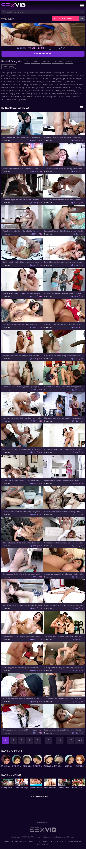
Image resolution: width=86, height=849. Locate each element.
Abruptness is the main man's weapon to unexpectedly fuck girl (22, 137)
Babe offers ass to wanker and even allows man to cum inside (22, 325)
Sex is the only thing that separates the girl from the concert (22, 449)
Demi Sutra (69, 766)
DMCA (63, 841)
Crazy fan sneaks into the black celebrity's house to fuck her (22, 636)
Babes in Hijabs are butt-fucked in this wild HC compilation (22, 699)
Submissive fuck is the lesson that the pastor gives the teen (22, 512)
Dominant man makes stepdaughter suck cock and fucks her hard (22, 356)
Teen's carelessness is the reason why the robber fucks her (64, 169)
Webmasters (74, 841)
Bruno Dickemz (58, 766)
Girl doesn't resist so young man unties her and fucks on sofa (64, 543)
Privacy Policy (50, 841)
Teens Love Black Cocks (78, 788)
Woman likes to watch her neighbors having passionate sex (64, 387)
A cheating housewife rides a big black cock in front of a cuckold (64, 293)
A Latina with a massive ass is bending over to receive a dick (64, 574)
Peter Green (37, 766)
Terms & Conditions (15, 841)
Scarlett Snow (80, 766)
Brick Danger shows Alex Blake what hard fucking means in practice (64, 480)
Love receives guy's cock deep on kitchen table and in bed (22, 293)
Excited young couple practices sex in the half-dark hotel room (22, 200)
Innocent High (21, 788)
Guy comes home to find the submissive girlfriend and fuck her (64, 200)
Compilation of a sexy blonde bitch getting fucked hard (22, 605)
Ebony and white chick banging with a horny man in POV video (64, 418)
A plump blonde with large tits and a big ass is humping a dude (64, 668)
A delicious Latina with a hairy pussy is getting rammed (22, 387)
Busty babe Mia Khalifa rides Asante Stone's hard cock (22, 169)
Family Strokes (7, 788)
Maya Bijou (27, 766)
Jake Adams (48, 766)
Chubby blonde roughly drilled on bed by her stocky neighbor (22, 262)
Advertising (43, 844)
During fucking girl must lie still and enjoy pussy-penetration (64, 605)
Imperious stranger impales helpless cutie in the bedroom (64, 730)
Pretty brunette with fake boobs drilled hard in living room (22, 231)
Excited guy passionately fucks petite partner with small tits (22, 668)
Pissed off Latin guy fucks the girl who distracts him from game (22, 543)
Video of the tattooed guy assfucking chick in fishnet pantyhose (22, 480)
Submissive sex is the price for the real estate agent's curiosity (22, 574)
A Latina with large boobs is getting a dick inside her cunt (64, 449)
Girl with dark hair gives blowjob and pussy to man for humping (64, 512)
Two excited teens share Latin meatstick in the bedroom (64, 636)
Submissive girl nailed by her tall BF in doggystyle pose (22, 730)
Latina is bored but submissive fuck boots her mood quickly (22, 418)
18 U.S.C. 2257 (34, 841)
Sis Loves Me (50, 788)
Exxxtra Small (36, 788)
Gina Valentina (16, 766)
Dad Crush (64, 788)
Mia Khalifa (6, 766)
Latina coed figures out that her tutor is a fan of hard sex (64, 231)
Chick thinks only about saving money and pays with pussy (64, 356)
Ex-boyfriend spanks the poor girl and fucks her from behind (64, 262)
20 (71, 740)
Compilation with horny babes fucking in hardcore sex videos (64, 137)
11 (59, 740)
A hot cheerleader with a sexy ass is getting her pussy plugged (64, 325)
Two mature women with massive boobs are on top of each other (64, 699)
